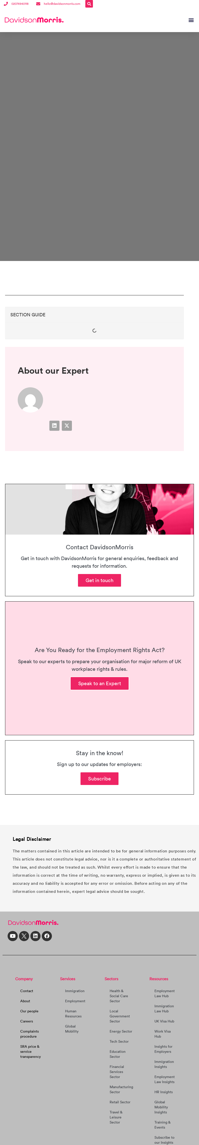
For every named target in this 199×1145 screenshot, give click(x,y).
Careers (26, 1020)
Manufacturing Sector (121, 1089)
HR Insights (163, 1091)
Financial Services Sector (117, 1071)
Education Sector (118, 1053)
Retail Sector (120, 1101)
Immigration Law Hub (164, 1008)
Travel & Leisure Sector (116, 1116)
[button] (89, 4)
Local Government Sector (120, 1015)
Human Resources (73, 1013)
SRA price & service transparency (30, 1051)
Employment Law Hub (164, 993)
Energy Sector (121, 1031)
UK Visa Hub (164, 1020)
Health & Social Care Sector (119, 995)
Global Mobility (71, 1028)
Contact (26, 990)
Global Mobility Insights (161, 1106)
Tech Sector (119, 1041)
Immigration (75, 990)
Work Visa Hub (162, 1033)
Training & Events (162, 1124)
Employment (75, 1000)
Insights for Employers (163, 1048)
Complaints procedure (29, 1033)
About (25, 1000)
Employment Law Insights (164, 1079)
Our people (29, 1010)
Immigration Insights (164, 1063)
